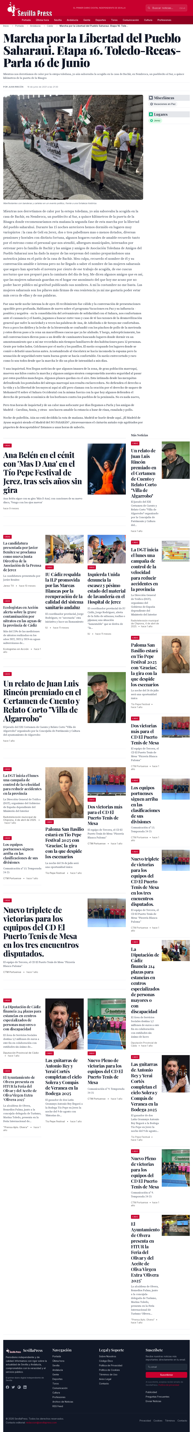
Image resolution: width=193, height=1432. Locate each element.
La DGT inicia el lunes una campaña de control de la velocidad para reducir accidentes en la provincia (22, 784)
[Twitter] (13, 1387)
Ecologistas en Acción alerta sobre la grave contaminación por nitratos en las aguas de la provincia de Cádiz (22, 616)
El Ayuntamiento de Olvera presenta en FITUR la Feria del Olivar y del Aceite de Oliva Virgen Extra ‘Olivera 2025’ (20, 1088)
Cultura (148, 20)
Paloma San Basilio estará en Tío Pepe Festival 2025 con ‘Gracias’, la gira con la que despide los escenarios (64, 842)
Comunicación (131, 20)
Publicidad (151, 1392)
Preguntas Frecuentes (157, 1396)
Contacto (104, 1383)
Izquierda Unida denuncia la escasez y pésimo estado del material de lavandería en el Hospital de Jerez (107, 588)
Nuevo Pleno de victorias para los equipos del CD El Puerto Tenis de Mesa (105, 1071)
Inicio (6, 25)
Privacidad (145, 1420)
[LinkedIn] (25, 1387)
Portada (26, 20)
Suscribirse (166, 1374)
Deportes (101, 20)
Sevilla (58, 20)
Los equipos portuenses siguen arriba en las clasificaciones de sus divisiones (20, 853)
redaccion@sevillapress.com (41, 1422)
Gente (86, 20)
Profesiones (164, 20)
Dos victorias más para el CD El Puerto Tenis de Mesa (105, 815)
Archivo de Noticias (62, 1401)
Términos (170, 1420)
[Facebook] (7, 1387)
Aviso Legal (105, 1379)
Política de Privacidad (110, 1365)
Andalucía (72, 20)
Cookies (157, 1420)
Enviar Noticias (153, 1401)
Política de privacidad (169, 1385)
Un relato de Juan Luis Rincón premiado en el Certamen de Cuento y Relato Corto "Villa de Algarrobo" (143, 473)
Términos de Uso (108, 1374)
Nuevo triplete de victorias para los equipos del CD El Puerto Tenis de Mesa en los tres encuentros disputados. (145, 881)
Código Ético (106, 1361)
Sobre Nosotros (107, 1356)
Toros (114, 20)
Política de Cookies (109, 1370)
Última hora (42, 20)
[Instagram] (19, 1387)
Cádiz (50, 25)
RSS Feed (57, 1406)
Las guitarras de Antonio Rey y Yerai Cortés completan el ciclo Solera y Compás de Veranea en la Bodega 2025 (63, 1076)
